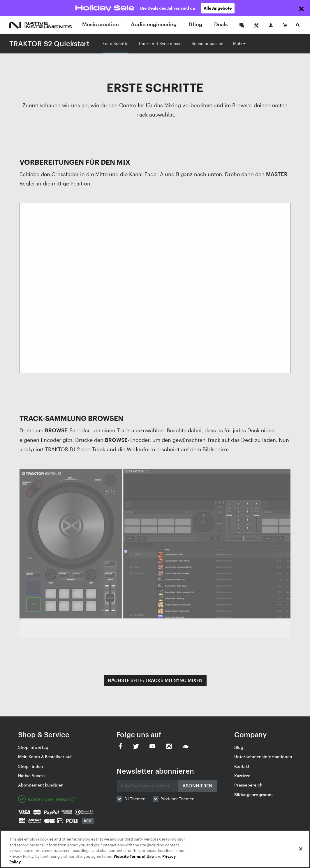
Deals (221, 24)
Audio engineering (154, 24)
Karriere (242, 775)
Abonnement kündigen (41, 784)
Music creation (100, 24)
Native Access (31, 775)
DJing (195, 24)
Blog (238, 747)
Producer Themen (177, 798)
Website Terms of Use (134, 856)
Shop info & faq (33, 747)
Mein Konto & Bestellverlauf (45, 756)
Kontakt (241, 766)
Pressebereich (248, 784)
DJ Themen (134, 798)
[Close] (300, 849)
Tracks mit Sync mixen (160, 43)
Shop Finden (30, 766)
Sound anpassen (207, 43)
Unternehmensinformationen (263, 756)
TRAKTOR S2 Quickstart (49, 43)
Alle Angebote (218, 8)
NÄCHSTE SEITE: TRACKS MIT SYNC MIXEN (155, 680)
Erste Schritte (115, 43)
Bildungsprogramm (253, 794)
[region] (155, 849)
